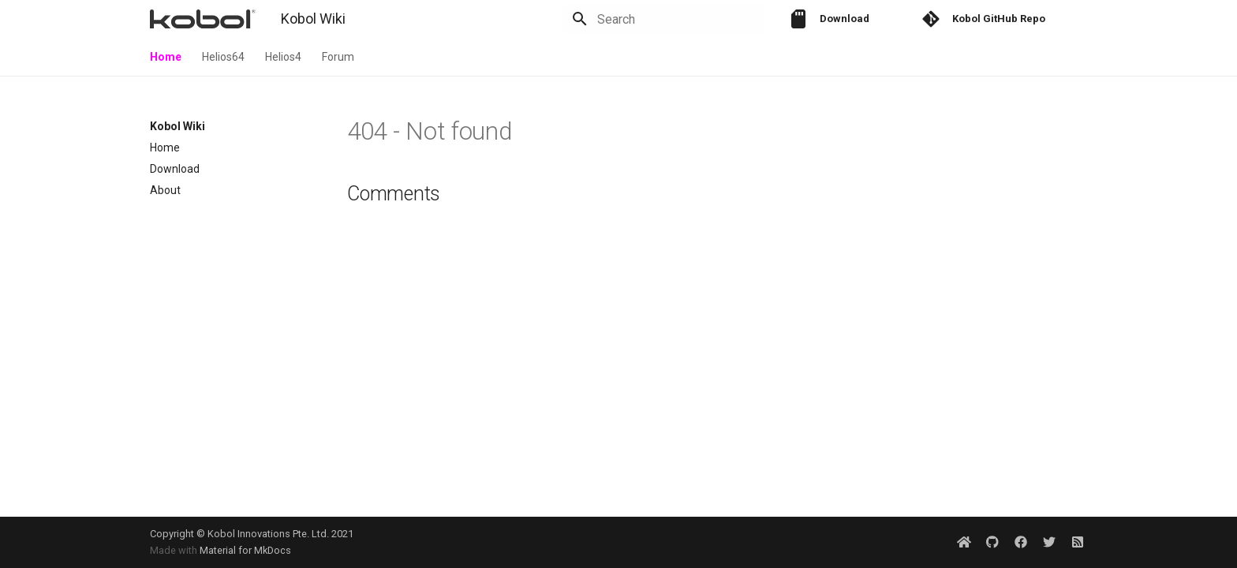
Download (175, 169)
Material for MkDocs (245, 550)
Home (165, 56)
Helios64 (223, 56)
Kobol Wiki (177, 126)
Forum (338, 56)
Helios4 (283, 56)
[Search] (671, 19)
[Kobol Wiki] (203, 19)
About (165, 190)
